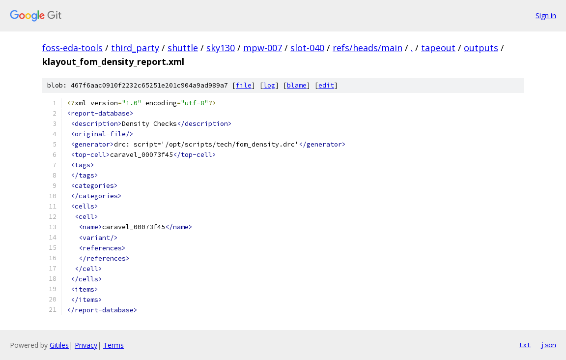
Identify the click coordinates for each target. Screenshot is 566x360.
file (244, 85)
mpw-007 (262, 48)
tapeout (438, 48)
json (548, 344)
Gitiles (59, 345)
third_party (135, 48)
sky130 (220, 48)
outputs (481, 48)
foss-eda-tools (72, 48)
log (269, 85)
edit (326, 85)
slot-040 (307, 48)
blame (297, 85)
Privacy (86, 345)
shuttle (183, 48)
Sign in (546, 15)
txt (525, 344)
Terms (113, 345)
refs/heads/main (367, 48)
